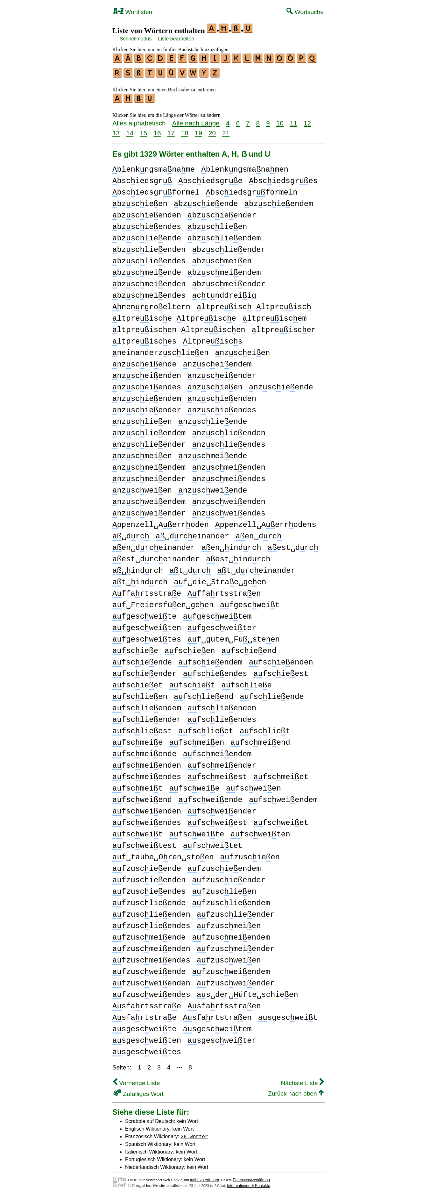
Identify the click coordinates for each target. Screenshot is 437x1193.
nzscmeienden (228, 464)
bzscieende (206, 201)
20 (212, 130)
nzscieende (281, 384)
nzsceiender (221, 373)
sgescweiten (146, 1038)
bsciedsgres (283, 178)
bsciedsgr (142, 178)
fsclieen (139, 694)
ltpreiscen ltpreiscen (178, 327)
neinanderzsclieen (160, 350)
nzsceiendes (146, 384)
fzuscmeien (229, 923)
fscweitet (213, 843)
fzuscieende (146, 866)
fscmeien (196, 740)
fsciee (135, 648)
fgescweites (146, 636)
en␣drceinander (153, 545)
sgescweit (288, 1015)
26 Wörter (194, 1133)
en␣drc (259, 533)
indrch (137, 568)
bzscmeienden (149, 281)
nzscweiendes (228, 510)
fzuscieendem (224, 866)
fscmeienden (146, 762)
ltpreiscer (284, 327)
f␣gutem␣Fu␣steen (233, 636)
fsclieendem (146, 705)
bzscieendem (278, 201)
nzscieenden (221, 396)
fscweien (253, 785)
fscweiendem (283, 797)
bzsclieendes (149, 258)
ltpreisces (144, 338)
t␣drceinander (256, 568)
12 (307, 120)
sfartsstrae (146, 1003)
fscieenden (281, 659)
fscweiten (260, 831)
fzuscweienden (151, 980)
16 (157, 130)
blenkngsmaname (153, 166)
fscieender (144, 671)
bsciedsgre (210, 178)
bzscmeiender (228, 281)
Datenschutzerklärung (251, 1177)
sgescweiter (221, 1038)
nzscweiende (212, 487)
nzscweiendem (149, 499)
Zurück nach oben (296, 1090)
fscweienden (146, 808)
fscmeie (137, 740)
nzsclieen (142, 419)
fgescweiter (221, 625)
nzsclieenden (228, 430)
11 (293, 120)
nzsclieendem (149, 430)
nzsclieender (149, 442)
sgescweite (144, 1026)
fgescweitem (217, 613)
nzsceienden (146, 373)
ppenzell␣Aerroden (160, 522)
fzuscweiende (149, 969)
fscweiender (221, 808)
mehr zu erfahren (204, 1177)
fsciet (192, 682)
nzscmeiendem (149, 464)
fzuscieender (228, 877)
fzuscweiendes (151, 992)
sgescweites (146, 1049)
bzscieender (221, 212)
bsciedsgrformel (156, 189)
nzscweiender (149, 510)
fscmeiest (217, 774)
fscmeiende (144, 751)
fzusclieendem (231, 900)
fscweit (137, 831)
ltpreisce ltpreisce (174, 315)
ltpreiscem (275, 315)
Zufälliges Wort (138, 1091)
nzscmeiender (149, 476)
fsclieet (205, 728)
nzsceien (242, 350)
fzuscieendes (149, 889)
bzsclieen (217, 224)
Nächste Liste (302, 1080)
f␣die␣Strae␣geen (220, 579)
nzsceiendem (217, 361)
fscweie (194, 785)
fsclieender (146, 717)
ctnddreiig (224, 293)
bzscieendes (146, 224)
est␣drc (293, 545)
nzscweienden (228, 499)
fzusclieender (236, 911)
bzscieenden (146, 212)
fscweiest (217, 820)
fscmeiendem (217, 751)
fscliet (265, 728)
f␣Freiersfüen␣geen (163, 602)
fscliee (247, 682)
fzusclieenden (151, 911)
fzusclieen (224, 889)
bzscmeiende (146, 270)
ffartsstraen (224, 591)
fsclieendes (221, 717)
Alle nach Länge (196, 120)
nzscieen (215, 384)
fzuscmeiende (149, 934)
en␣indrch (231, 545)
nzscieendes (221, 407)
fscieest (280, 671)
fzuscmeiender (236, 946)
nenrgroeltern (151, 304)
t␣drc (190, 568)
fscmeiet (280, 774)
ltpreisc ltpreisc (254, 304)
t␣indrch (139, 579)
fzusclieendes (151, 923)
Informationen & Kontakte (248, 1183)
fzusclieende (149, 900)
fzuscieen (250, 854)
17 (171, 130)
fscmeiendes (146, 774)
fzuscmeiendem (231, 934)
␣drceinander (192, 533)
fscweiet (280, 820)
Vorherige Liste (136, 1080)
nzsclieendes (228, 442)
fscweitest (144, 843)
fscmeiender (221, 762)
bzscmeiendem (224, 270)
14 (129, 130)
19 (198, 130)
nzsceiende (144, 361)
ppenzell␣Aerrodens (265, 522)
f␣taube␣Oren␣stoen (163, 854)
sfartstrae (144, 1015)
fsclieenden (221, 705)
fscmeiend (260, 740)
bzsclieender (228, 247)
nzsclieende (212, 419)
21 (225, 130)
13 (116, 130)
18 (184, 130)
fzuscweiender (236, 980)
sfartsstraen (224, 1003)
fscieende (142, 659)
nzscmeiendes (228, 476)
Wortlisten (132, 12)
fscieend (249, 648)
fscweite (196, 831)
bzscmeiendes (149, 293)
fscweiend (142, 797)
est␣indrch (238, 556)
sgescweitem (217, 1026)
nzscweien (142, 487)
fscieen (190, 648)
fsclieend (203, 694)
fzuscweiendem (231, 969)
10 (280, 120)
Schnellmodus (136, 38)
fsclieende (272, 694)
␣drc (130, 533)
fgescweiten (146, 625)
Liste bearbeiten (176, 38)
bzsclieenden (149, 247)
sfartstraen (217, 1015)
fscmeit (137, 785)
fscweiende (210, 797)
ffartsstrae (146, 591)
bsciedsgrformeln (252, 189)
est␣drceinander (156, 556)
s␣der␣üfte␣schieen (247, 992)
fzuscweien (229, 957)
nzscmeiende (212, 453)
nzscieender (146, 407)
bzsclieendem (224, 235)
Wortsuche (305, 12)
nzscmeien (142, 453)
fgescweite (144, 613)
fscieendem (210, 659)
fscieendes (215, 671)
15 (143, 130)
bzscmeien (221, 258)
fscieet (137, 682)
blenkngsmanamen (244, 166)
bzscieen (139, 201)
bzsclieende (146, 235)
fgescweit (249, 602)
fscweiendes (146, 820)
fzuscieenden (149, 877)
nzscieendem (146, 396)
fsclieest (142, 728)
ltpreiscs (213, 338)
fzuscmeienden (151, 946)
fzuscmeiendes (151, 957)
